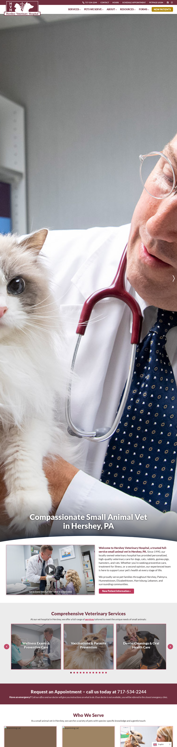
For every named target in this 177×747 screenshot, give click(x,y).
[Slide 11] (102, 672)
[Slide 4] (80, 672)
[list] (88, 278)
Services (73, 9)
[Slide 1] (71, 672)
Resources (127, 9)
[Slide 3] (77, 672)
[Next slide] (173, 278)
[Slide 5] (83, 672)
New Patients (162, 9)
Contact (104, 2)
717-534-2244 (89, 2)
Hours (115, 2)
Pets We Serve (93, 9)
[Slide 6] (86, 672)
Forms (143, 9)
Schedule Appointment (134, 2)
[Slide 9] (96, 672)
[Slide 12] (106, 672)
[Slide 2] (74, 672)
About (111, 9)
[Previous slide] (3, 278)
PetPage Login (156, 2)
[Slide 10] (99, 672)
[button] (50, 570)
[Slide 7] (90, 672)
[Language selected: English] (162, 744)
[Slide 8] (93, 672)
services (89, 619)
